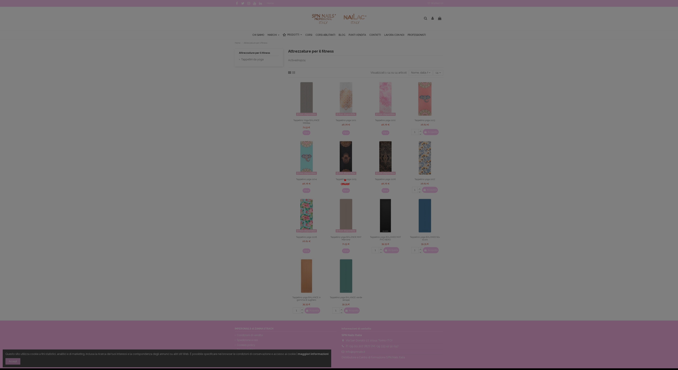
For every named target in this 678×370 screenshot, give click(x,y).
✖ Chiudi (345, 182)
